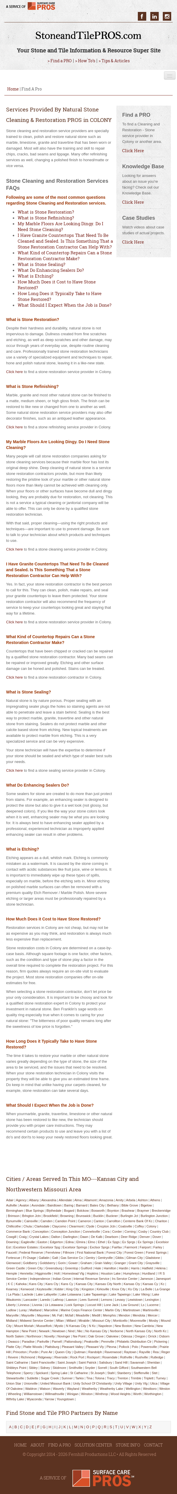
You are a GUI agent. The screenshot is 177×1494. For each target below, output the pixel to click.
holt (57, 1273)
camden (46, 1221)
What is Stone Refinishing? (46, 218)
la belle (146, 1289)
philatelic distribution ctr (134, 1341)
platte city (13, 1346)
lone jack (111, 1305)
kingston (88, 1289)
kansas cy (150, 1284)
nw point (79, 1336)
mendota (139, 1315)
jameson (146, 1278)
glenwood (13, 1263)
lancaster (30, 1299)
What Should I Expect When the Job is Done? (64, 305)
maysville (27, 1315)
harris (135, 1268)
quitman (80, 1352)
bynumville (13, 1221)
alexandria (48, 1200)
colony (151, 1226)
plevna (111, 1346)
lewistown (135, 1299)
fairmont (130, 1247)
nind (71, 1331)
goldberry (30, 1263)
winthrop (101, 1394)
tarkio (79, 1378)
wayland (73, 1388)
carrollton (113, 1221)
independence (40, 1278)
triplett (148, 1378)
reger (165, 1352)
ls (143, 1305)
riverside (61, 1357)
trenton (122, 1378)
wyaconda (34, 1399)
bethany (113, 1205)
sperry (28, 1373)
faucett (11, 1252)
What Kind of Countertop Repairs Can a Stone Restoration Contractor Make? (65, 255)
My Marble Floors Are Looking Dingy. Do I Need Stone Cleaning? (60, 226)
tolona (99, 1378)
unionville (31, 1383)
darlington (70, 1237)
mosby (153, 1320)
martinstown (131, 1310)
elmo (91, 1242)
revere (13, 1357)
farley (157, 1247)
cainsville (31, 1221)
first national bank (90, 1252)
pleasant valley (73, 1346)
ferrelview (53, 1252)
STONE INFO (128, 1445)
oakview (112, 1336)
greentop (71, 1268)
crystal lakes (39, 1237)
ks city (133, 1289)
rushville (141, 1357)
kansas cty (132, 1284)
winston (87, 1394)
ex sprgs (128, 1242)
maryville (12, 1315)
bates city (97, 1205)
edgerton (56, 1242)
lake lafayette (46, 1294)
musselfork (44, 1326)
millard (71, 1320)
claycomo (59, 1226)
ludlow (11, 1310)
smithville (75, 1367)
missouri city (101, 1320)
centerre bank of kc (138, 1221)
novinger (63, 1336)
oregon (140, 1336)
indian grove (62, 1278)
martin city (112, 1310)
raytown (130, 1352)
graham (86, 1263)
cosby (142, 1231)
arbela (131, 1200)
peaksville (91, 1341)
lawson (71, 1299)
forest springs (156, 1252)
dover (156, 1237)
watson (44, 1388)
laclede (27, 1294)
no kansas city (96, 1331)
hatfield (147, 1268)
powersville (149, 1346)
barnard (81, 1205)
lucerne (153, 1305)
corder (117, 1231)
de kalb (96, 1237)
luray (23, 1310)
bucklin (98, 1216)
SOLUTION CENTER (93, 1445)
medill (96, 1315)
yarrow (49, 1399)
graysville (153, 1263)
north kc (160, 1331)
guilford (86, 1268)
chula (28, 1226)
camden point (65, 1221)
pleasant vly (95, 1346)
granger (120, 1263)
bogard (69, 1210)
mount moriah (24, 1326)
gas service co (72, 1257)
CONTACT (153, 1445)
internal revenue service (91, 1278)
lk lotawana (54, 1305)
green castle (15, 1268)
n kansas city (76, 1326)
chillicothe (13, 1226)
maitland (35, 1310)
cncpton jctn (106, 1226)
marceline (51, 1310)
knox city (118, 1289)
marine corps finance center (81, 1310)
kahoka (21, 1284)
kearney (12, 1289)
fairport (145, 1247)
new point (29, 1331)
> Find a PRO (60, 60)
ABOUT (37, 1445)
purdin (34, 1352)
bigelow (146, 1205)
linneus (24, 1305)
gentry (90, 1257)
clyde (90, 1226)
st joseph (98, 1373)
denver (145, 1237)
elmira (80, 1242)
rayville (144, 1352)
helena (161, 1268)
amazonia (106, 1200)
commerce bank (18, 1231)
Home (13, 89)
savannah (137, 1362)
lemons (106, 1299)
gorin (62, 1263)
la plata (13, 1294)
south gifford (118, 1367)
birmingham (14, 1210)
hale (98, 1268)
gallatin (44, 1257)
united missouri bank (55, 1383)
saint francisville (43, 1362)
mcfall (69, 1315)
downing (12, 1242)
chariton (161, 1221)
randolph (95, 1352)
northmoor (33, 1336)
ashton (143, 1200)
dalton (55, 1237)
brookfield (50, 1216)
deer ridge (129, 1237)
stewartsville (15, 1378)
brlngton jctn (31, 1216)
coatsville (125, 1226)
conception (40, 1231)
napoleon (105, 1326)
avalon (24, 1205)
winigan (73, 1394)
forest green (133, 1252)
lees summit (89, 1299)
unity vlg (141, 1383)
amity (120, 1200)
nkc (80, 1331)
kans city (36, 1284)
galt (55, 1257)
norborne (116, 1331)
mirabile (84, 1320)
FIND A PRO (59, 1445)
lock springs (75, 1305)
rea (156, 1352)
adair (10, 1200)
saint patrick (88, 1362)
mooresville (138, 1320)
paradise (28, 1341)
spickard (41, 1373)
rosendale (110, 1357)
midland (11, 1320)
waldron (31, 1388)
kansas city (84, 1284)
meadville (82, 1315)
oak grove (96, 1336)
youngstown (65, 1399)
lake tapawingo (95, 1294)
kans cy (67, 1284)
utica (153, 1383)
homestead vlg (73, 1273)
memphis (109, 1315)
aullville (11, 1205)
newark (44, 1331)
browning (66, 1216)
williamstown (33, 1394)
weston (164, 1388)
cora (106, 1231)
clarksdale (42, 1226)
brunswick (83, 1216)
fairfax (117, 1247)
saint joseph (66, 1362)
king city (72, 1289)
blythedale (53, 1210)
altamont (90, 1200)
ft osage (29, 1257)
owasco (13, 1341)
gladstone (152, 1257)
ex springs (145, 1242)
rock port (77, 1357)
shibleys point (16, 1367)
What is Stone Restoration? (46, 212)
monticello (120, 1320)
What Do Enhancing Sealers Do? (51, 270)
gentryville (105, 1257)
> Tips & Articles (114, 60)
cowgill (11, 1237)
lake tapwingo (120, 1294)
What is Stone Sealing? (41, 264)
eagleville (28, 1242)
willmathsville (54, 1394)
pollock (124, 1346)
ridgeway (45, 1357)
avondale (38, 1205)
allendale (65, 1200)
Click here (14, 372)
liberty (11, 1305)
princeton (19, 1352)
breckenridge (161, 1210)
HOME (20, 1445)
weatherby (89, 1388)
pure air (47, 1352)
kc (163, 1284)
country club (159, 1231)
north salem (15, 1336)
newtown (58, 1331)
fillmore (68, 1252)
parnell (57, 1341)
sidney (45, 1367)
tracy (111, 1378)
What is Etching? (35, 276)
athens (155, 1200)
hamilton (110, 1268)
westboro (150, 1388)
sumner (67, 1378)
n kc (92, 1326)
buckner (112, 1216)
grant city (136, 1263)
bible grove (129, 1205)
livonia (37, 1305)
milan (60, 1320)
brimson (13, 1216)
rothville (126, 1357)
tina (89, 1378)
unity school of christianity (92, 1383)
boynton (113, 1210)
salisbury (105, 1362)
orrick (152, 1336)
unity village (123, 1383)
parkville (43, 1341)
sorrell (102, 1367)
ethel (101, 1242)
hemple (11, 1273)
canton (99, 1221)
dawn (84, 1237)
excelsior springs (75, 1247)
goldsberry (47, 1263)
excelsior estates (25, 1247)
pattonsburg (73, 1341)
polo (135, 1346)
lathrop (58, 1299)
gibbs (119, 1257)
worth (137, 1394)
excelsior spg (50, 1247)
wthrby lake (15, 1399)
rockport (93, 1357)
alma (78, 1200)
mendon (124, 1315)
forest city (114, 1252)
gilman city (134, 1257)
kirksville (103, 1289)
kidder (59, 1289)
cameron (84, 1221)
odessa (126, 1336)
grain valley (103, 1263)
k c (10, 1284)
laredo (45, 1299)
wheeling (14, 1394)
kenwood (27, 1289)
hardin (123, 1268)
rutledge (157, 1357)
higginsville (43, 1273)
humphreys (131, 1273)
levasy (120, 1299)
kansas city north (108, 1284)
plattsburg (52, 1346)
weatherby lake (111, 1388)
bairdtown (54, 1205)
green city (35, 1268)
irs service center (125, 1278)
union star (13, 1383)
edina (70, 1242)
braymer (143, 1210)
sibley (33, 1367)
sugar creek (50, 1378)
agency (21, 1200)
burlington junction (154, 1216)
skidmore (59, 1367)
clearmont (76, 1226)
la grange (162, 1289)
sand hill (121, 1362)
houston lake (111, 1273)
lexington (152, 1299)
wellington (133, 1388)
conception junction (65, 1231)
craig (23, 1237)
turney (161, 1378)
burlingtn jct (129, 1216)
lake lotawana (70, 1294)
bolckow (83, 1210)
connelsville (91, 1231)
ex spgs (114, 1242)
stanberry (124, 1373)
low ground (129, 1305)
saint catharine (17, 1362)
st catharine (79, 1373)
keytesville (44, 1289)
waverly (58, 1388)
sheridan (153, 1362)
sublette (32, 1378)
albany (34, 1200)
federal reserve (31, 1252)
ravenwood (112, 1352)
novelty (49, 1336)
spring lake (59, 1373)
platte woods (32, 1346)
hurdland (148, 1273)
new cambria (144, 1326)
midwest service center (37, 1320)
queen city (63, 1352)
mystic (58, 1326)
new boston (123, 1326)
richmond (28, 1357)
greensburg (53, 1268)
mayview (43, 1315)
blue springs (35, 1210)
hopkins (92, 1273)
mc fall (57, 1315)
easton (42, 1242)
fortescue (13, 1257)
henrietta (26, 1273)
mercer (153, 1315)
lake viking (141, 1294)
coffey (139, 1226)
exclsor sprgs (100, 1247)
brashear (128, 1210)
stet (155, 1373)
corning (130, 1231)
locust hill (93, 1305)
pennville (107, 1341)
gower (73, 1263)
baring (68, 1205)
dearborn (111, 1237)
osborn (164, 1336)
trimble (136, 1378)
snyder (90, 1367)
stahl (111, 1373)
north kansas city (139, 1331)
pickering (160, 1341)
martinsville (151, 1310)
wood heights (121, 1394)
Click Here (133, 150)
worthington (152, 1394)
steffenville (141, 1373)
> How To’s (85, 60)
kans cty (52, 1284)
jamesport (163, 1278)
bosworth (98, 1210)
